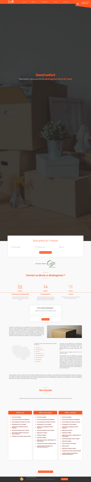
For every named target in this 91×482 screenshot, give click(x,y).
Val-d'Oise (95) (38, 359)
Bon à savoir (65, 2)
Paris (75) (37, 351)
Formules (34, 2)
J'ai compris (64, 479)
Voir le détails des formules (45, 471)
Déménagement (45, 2)
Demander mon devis (45, 252)
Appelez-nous (85, 2)
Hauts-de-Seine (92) (39, 349)
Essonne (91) (38, 347)
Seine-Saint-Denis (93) (40, 355)
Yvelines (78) (38, 361)
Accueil (24, 2)
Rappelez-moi (45, 319)
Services (55, 2)
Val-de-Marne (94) (39, 357)
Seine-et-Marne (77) (39, 353)
